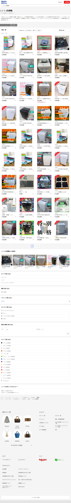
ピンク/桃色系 (35, 367)
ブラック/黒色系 (35, 343)
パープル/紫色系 (35, 361)
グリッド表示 (37, 30)
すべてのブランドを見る (16, 445)
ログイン (60, 2)
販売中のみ (21, 30)
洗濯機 (14, 25)
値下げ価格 (35, 292)
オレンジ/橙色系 (35, 372)
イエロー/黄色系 (35, 364)
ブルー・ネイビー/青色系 (35, 359)
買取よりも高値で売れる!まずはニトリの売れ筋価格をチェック (35, 391)
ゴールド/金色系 (35, 378)
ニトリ (35, 301)
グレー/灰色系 (35, 348)
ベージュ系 (35, 353)
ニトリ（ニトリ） (5, 25)
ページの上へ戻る (35, 497)
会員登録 (67, 2)
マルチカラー (35, 380)
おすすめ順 (28, 30)
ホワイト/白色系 (35, 345)
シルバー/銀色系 (35, 375)
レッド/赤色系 (35, 370)
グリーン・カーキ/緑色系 (35, 356)
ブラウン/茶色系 (35, 351)
